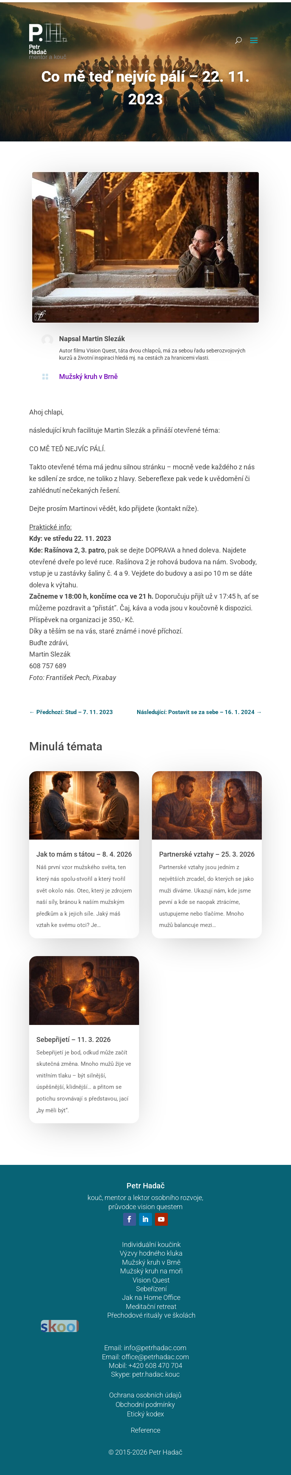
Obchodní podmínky (145, 1404)
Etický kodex (145, 1414)
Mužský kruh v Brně (88, 376)
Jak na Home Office (151, 1297)
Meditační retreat (151, 1306)
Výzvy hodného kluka (151, 1253)
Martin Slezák (103, 339)
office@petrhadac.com (155, 1357)
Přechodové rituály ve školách (151, 1315)
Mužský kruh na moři (151, 1271)
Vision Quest (151, 1280)
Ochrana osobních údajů (145, 1395)
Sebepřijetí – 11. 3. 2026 (73, 1039)
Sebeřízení (151, 1289)
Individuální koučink (151, 1244)
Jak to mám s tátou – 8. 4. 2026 (84, 854)
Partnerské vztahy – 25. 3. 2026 (207, 854)
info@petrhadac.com (155, 1348)
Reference (145, 1430)
